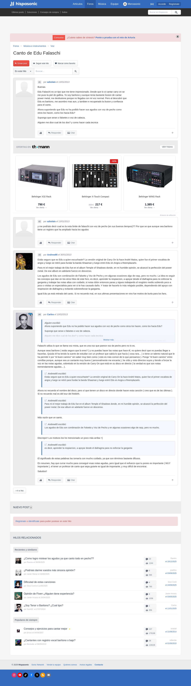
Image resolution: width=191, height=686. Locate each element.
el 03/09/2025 (171, 573)
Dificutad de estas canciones (39, 581)
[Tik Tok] (25, 674)
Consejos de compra (49, 12)
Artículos (77, 4)
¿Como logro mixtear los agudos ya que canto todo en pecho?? (59, 558)
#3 (40, 254)
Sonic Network (38, 664)
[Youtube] (19, 674)
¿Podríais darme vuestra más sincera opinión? (49, 569)
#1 (40, 82)
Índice (64, 12)
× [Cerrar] (31, 507)
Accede (162, 4)
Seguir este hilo (42, 63)
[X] (37, 674)
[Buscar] (176, 12)
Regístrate (174, 4)
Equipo (114, 4)
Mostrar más (108, 339)
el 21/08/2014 (171, 631)
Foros (90, 4)
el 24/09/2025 (171, 584)
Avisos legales (86, 664)
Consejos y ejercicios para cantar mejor (45, 628)
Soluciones (32, 12)
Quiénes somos (70, 664)
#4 (40, 314)
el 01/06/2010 (171, 643)
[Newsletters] (48, 674)
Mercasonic (132, 4)
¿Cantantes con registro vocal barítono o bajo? (49, 639)
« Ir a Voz (20, 490)
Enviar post (22, 63)
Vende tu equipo (54, 664)
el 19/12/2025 (171, 561)
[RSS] (42, 674)
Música (102, 4)
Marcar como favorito (66, 63)
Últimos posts (18, 12)
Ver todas (167, 147)
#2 (40, 221)
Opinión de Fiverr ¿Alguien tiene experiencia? (49, 593)
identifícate (33, 520)
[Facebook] (31, 674)
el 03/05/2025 (171, 596)
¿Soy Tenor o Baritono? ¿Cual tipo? (43, 605)
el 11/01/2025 (171, 608)
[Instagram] (14, 674)
